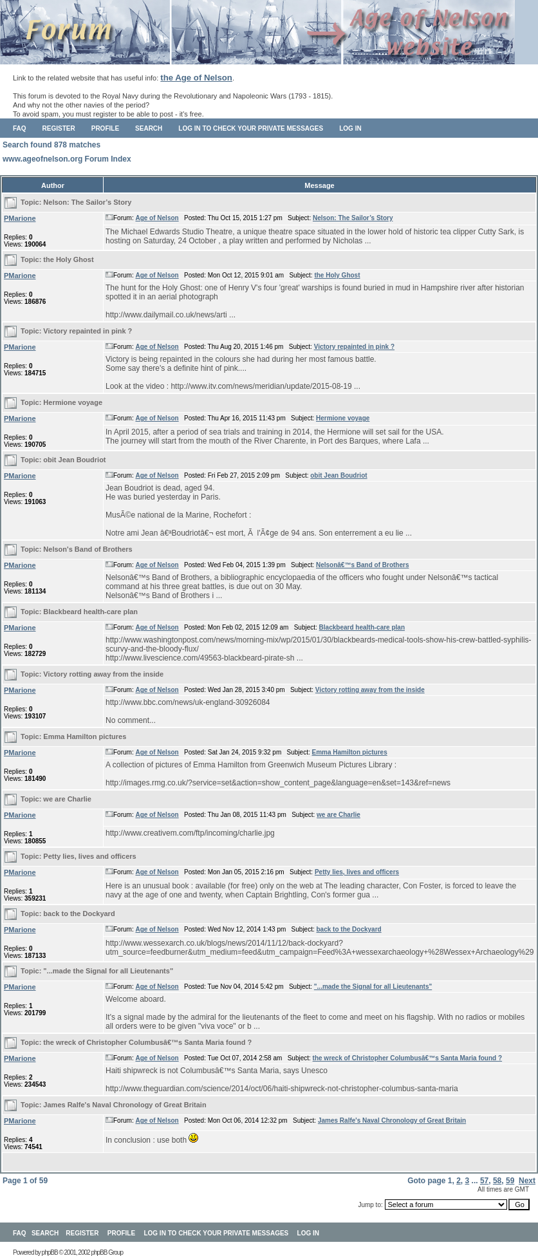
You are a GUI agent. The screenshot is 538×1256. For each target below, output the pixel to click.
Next (527, 1180)
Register (58, 128)
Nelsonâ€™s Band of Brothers (362, 564)
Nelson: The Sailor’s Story (87, 202)
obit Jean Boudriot (74, 460)
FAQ (19, 128)
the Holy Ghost (68, 259)
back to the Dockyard (79, 913)
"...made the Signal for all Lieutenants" (108, 971)
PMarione (20, 218)
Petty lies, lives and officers (89, 856)
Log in (350, 128)
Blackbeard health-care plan (90, 611)
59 (510, 1180)
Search (148, 128)
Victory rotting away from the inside (103, 674)
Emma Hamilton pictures (84, 736)
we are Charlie (67, 799)
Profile (105, 128)
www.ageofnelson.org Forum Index (67, 159)
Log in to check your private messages (250, 128)
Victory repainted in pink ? (87, 331)
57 (484, 1180)
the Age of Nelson (196, 77)
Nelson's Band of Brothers (87, 549)
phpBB (50, 1252)
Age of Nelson (156, 217)
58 (497, 1180)
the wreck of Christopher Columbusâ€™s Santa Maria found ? (147, 1042)
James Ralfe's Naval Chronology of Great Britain (124, 1105)
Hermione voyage (72, 402)
